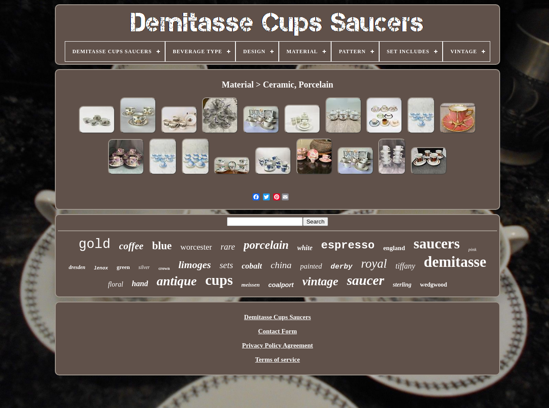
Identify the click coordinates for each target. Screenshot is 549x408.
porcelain (266, 245)
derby (342, 267)
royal (374, 263)
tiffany (405, 266)
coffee (131, 246)
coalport (280, 284)
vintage (320, 281)
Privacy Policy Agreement (277, 345)
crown (163, 268)
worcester (196, 246)
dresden (77, 267)
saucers (436, 243)
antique (176, 281)
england (394, 248)
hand (140, 283)
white (305, 247)
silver (144, 267)
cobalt (251, 265)
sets (226, 265)
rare (227, 246)
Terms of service (277, 359)
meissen (250, 284)
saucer (365, 280)
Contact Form (277, 331)
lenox (101, 268)
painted (311, 266)
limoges (194, 264)
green (123, 267)
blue (162, 245)
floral (116, 284)
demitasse (455, 262)
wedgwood (433, 284)
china (281, 265)
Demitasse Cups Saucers (277, 317)
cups (219, 280)
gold (94, 244)
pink (472, 249)
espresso (348, 245)
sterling (402, 284)
